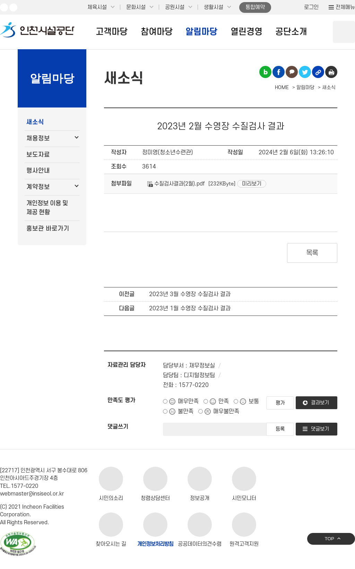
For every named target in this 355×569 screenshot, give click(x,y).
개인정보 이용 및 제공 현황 (47, 208)
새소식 (35, 122)
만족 (223, 401)
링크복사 (318, 72)
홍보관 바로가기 (47, 228)
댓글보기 (320, 429)
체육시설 (97, 7)
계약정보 (38, 187)
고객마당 (112, 32)
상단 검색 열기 (344, 32)
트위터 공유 (305, 72)
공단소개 (291, 32)
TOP (329, 538)
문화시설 (136, 7)
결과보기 (320, 403)
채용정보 (38, 138)
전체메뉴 (345, 7)
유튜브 (4, 7)
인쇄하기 (331, 72)
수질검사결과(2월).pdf (176, 184)
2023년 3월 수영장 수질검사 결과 (190, 294)
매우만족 (188, 401)
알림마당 (201, 32)
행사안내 (38, 170)
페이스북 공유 (278, 72)
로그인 (311, 7)
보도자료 (38, 155)
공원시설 (174, 7)
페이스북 (13, 7)
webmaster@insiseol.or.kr (32, 494)
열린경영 (246, 32)
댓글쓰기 (117, 427)
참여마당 (157, 32)
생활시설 (213, 7)
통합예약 (255, 7)
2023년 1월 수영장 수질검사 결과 (190, 308)
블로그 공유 (265, 72)
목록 (312, 253)
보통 (254, 401)
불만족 (185, 411)
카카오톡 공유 (292, 72)
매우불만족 (226, 411)
